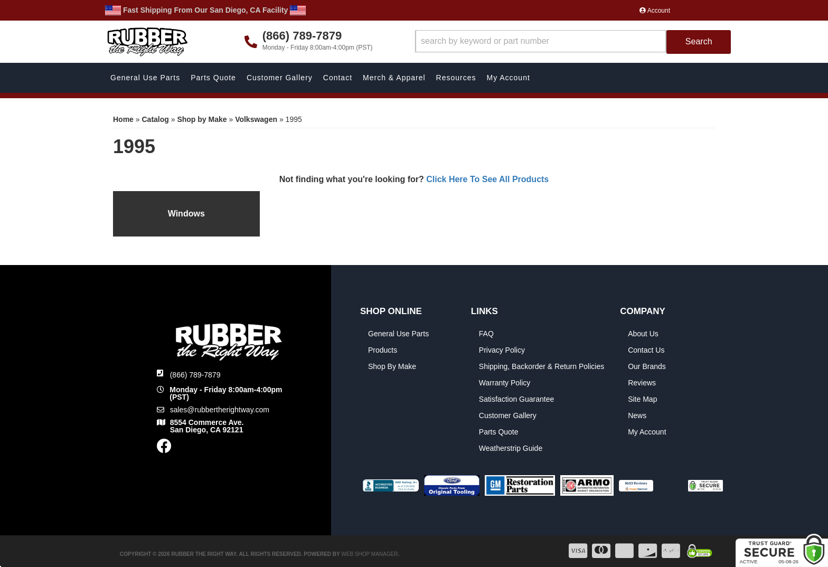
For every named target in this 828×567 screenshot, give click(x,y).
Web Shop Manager (369, 554)
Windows (186, 213)
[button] (573, 42)
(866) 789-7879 (195, 375)
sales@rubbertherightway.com (219, 409)
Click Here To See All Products (487, 179)
